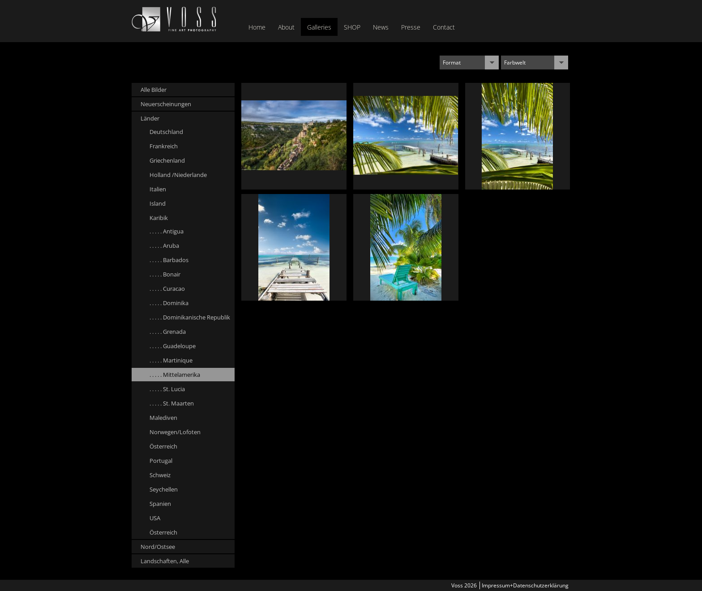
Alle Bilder (154, 90)
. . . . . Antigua (167, 231)
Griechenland (167, 160)
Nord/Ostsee (158, 547)
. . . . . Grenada (168, 332)
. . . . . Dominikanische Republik (190, 317)
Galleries (319, 27)
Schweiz (160, 475)
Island (158, 203)
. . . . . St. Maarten (172, 403)
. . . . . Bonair (165, 274)
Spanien (160, 504)
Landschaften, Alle (165, 561)
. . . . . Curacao (167, 289)
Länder (150, 118)
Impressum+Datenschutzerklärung (525, 585)
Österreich (163, 446)
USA (155, 518)
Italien (158, 189)
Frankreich (164, 146)
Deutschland (166, 132)
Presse (410, 27)
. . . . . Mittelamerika (175, 375)
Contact (444, 27)
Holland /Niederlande (178, 175)
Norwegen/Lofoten (175, 432)
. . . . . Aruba (164, 246)
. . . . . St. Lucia (167, 389)
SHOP (352, 27)
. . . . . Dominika (169, 303)
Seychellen (164, 489)
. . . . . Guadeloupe (173, 346)
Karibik (159, 218)
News (381, 27)
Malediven (163, 418)
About (286, 27)
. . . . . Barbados (169, 260)
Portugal (161, 461)
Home (256, 27)
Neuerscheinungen (166, 104)
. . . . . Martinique (171, 360)
